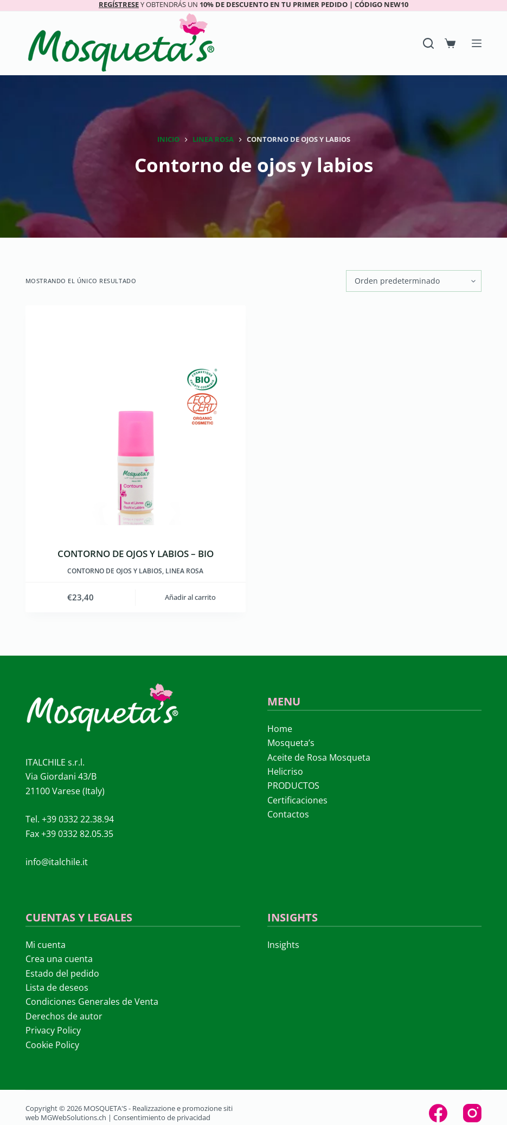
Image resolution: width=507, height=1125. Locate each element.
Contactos (288, 814)
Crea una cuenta (59, 959)
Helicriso (285, 771)
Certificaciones (297, 800)
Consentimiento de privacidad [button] (161, 1117)
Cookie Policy (52, 1045)
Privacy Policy (53, 1030)
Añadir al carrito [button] (190, 597)
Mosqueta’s (291, 743)
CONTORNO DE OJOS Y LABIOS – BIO (135, 553)
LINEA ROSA (184, 570)
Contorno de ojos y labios (114, 570)
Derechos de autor (63, 1016)
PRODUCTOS (293, 786)
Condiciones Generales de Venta (91, 1002)
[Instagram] (472, 1113)
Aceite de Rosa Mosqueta (318, 757)
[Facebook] (438, 1113)
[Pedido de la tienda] (414, 281)
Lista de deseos (56, 987)
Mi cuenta (45, 945)
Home (279, 729)
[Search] (428, 43)
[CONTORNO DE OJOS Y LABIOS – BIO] (135, 415)
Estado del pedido (62, 973)
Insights (283, 945)
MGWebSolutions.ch (73, 1117)
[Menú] (477, 43)
